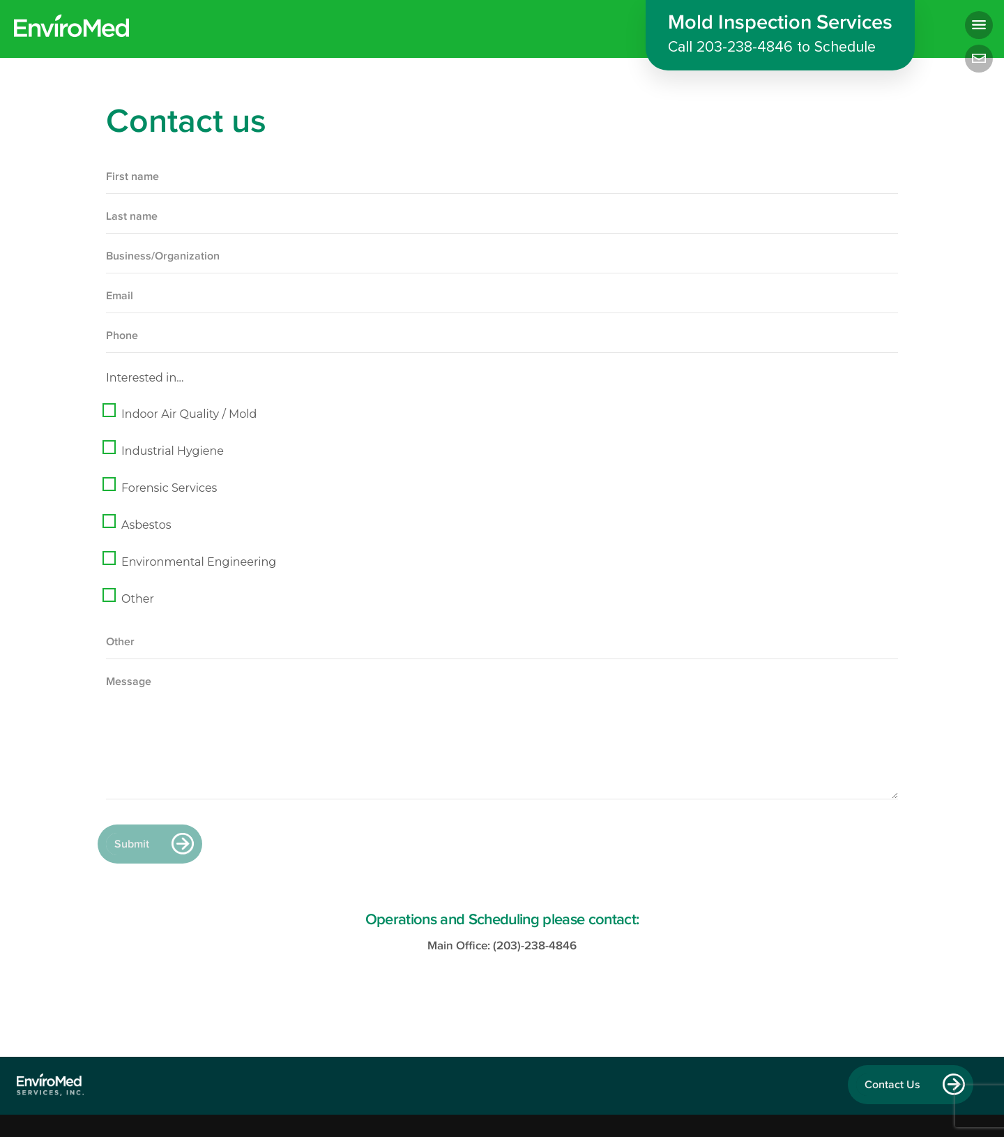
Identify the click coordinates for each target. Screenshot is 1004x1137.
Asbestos (146, 525)
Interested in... (144, 377)
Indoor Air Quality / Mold (189, 414)
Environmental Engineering (198, 561)
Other (137, 598)
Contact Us (892, 1084)
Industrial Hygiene (172, 451)
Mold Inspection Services (780, 36)
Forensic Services (169, 488)
